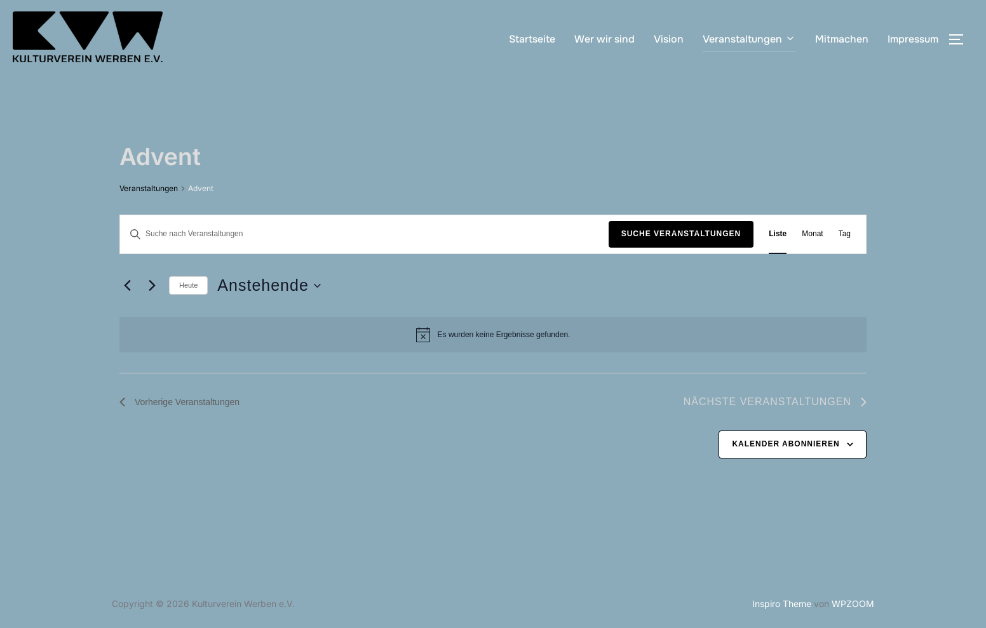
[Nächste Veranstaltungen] (151, 285)
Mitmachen (841, 39)
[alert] (493, 334)
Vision (669, 39)
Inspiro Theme (781, 603)
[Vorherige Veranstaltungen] (127, 285)
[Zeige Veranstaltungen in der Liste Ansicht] (778, 234)
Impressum (913, 39)
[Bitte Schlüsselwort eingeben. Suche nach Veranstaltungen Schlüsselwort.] (364, 234)
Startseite (532, 39)
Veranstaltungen (749, 39)
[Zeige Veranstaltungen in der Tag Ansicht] (845, 234)
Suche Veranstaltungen (681, 233)
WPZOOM (853, 603)
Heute (188, 285)
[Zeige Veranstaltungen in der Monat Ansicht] (812, 234)
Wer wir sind (604, 39)
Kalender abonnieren (785, 443)
